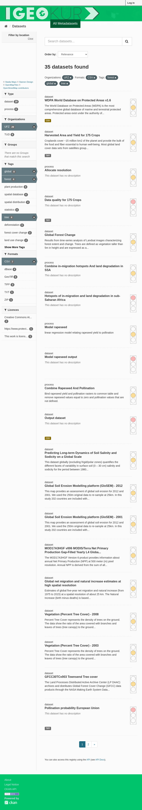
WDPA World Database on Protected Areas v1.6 (78, 100)
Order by (50, 54)
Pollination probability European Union (72, 708)
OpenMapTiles (11, 85)
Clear (30, 38)
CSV (48, 120)
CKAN (10, 802)
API (88, 759)
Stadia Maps (10, 82)
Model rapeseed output (61, 357)
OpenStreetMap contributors (16, 88)
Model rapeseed (56, 327)
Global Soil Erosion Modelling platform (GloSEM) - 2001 (84, 517)
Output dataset (55, 418)
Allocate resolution (58, 170)
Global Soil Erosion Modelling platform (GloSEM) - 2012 (84, 485)
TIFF (48, 155)
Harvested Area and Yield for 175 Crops (72, 135)
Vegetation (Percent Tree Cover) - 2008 (72, 614)
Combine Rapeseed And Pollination (70, 388)
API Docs (100, 759)
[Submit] (127, 41)
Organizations (123, 23)
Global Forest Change (60, 234)
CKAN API (10, 789)
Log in (131, 2)
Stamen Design (26, 82)
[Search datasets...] (83, 41)
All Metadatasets (65, 23)
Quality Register (95, 23)
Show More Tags (14, 247)
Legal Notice (11, 784)
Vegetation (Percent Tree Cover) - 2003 (72, 645)
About (7, 779)
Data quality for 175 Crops (63, 200)
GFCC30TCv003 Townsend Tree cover (71, 676)
